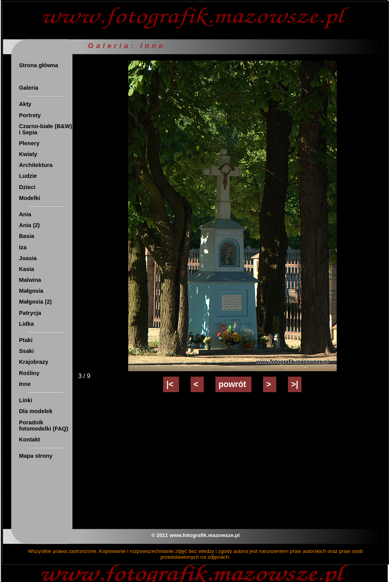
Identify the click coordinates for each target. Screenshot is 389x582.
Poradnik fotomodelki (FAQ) (43, 425)
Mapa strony (35, 456)
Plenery (29, 143)
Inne (25, 384)
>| (294, 384)
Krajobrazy (33, 362)
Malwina (30, 280)
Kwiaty (28, 154)
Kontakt (29, 439)
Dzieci (27, 187)
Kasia (26, 269)
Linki (25, 400)
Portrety (30, 115)
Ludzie (28, 176)
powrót (233, 384)
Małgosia (31, 291)
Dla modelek (35, 411)
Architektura (35, 165)
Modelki (29, 198)
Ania (25, 214)
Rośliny (29, 373)
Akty (25, 104)
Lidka (26, 324)
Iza (23, 247)
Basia (26, 236)
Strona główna (38, 65)
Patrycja (30, 313)
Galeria (28, 88)
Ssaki (26, 351)
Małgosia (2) (35, 302)
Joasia (28, 258)
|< (171, 384)
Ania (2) (29, 225)
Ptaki (26, 340)
